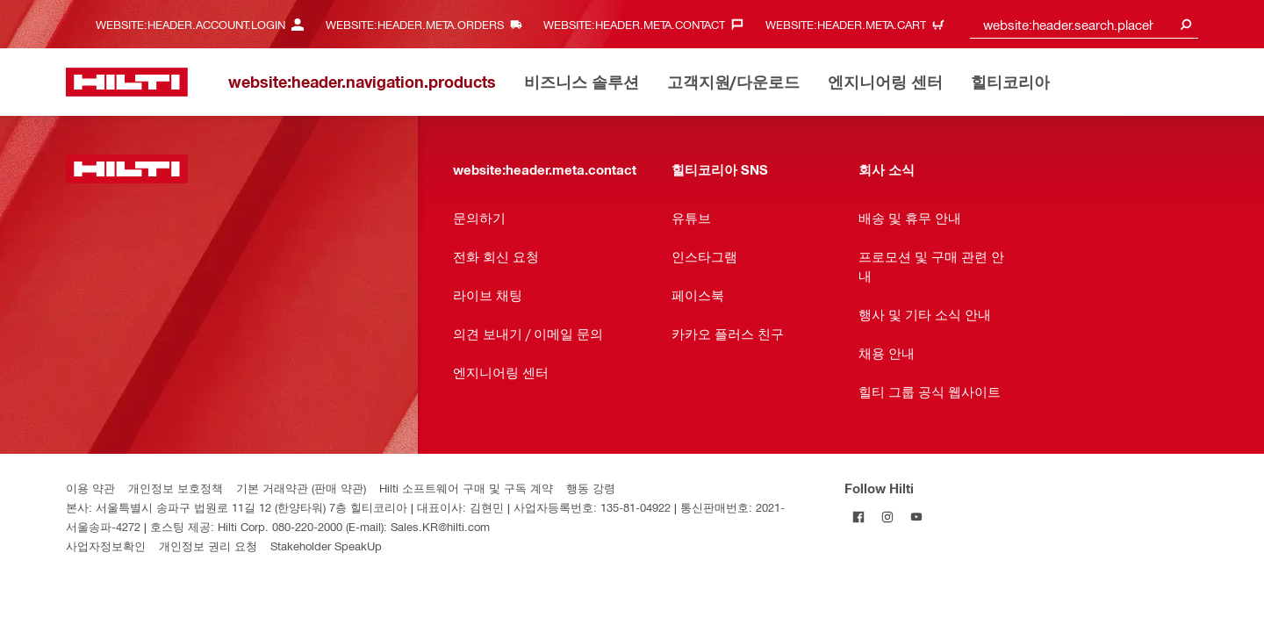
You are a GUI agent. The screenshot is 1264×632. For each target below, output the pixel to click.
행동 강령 (590, 487)
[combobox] (1084, 24)
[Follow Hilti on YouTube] (916, 516)
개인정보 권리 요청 (208, 545)
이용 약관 (90, 487)
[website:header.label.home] (127, 82)
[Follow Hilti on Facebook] (858, 516)
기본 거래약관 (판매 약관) (301, 487)
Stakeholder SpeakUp (326, 545)
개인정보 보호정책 (175, 487)
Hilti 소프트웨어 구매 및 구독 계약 (466, 487)
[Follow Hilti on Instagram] (887, 516)
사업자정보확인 (106, 545)
